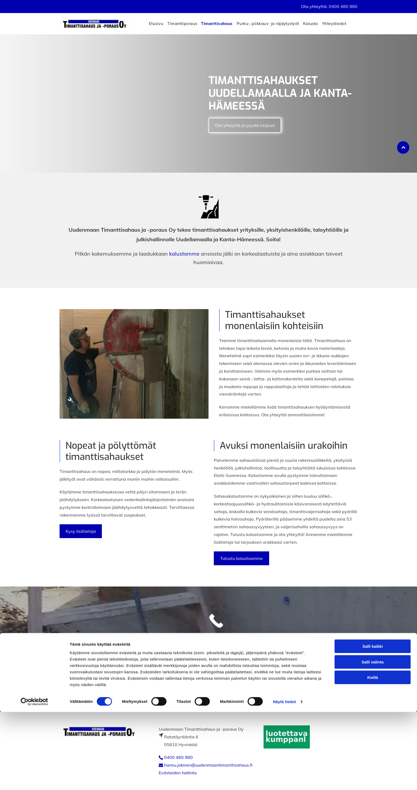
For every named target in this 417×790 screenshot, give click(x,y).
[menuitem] (158, 23)
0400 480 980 (343, 6)
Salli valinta (373, 740)
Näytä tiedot (284, 779)
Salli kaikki (372, 724)
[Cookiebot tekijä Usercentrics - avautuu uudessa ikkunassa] (34, 780)
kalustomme (184, 253)
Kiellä (372, 755)
